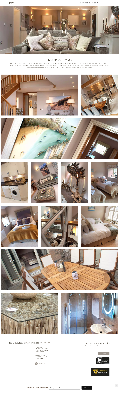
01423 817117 (39, 352)
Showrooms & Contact (89, 3)
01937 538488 (40, 358)
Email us (42, 363)
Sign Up (103, 353)
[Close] (116, 385)
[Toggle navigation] (109, 3)
